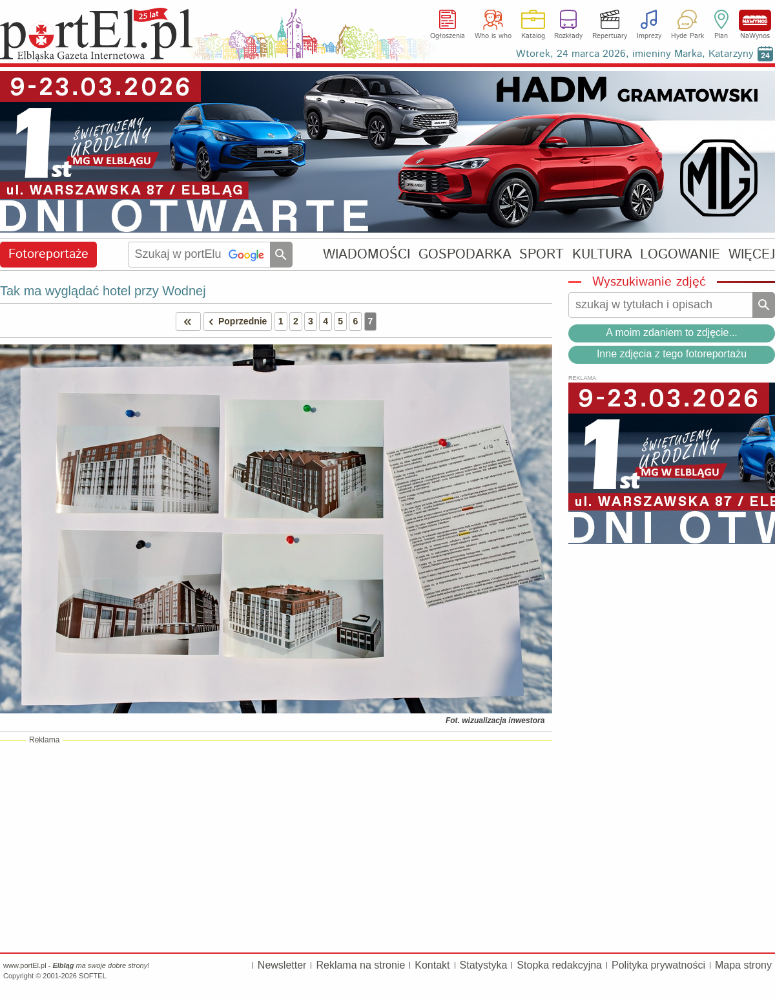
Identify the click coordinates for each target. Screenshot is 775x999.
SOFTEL (93, 976)
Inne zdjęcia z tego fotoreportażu (672, 353)
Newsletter (282, 965)
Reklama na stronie (360, 965)
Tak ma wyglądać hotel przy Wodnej (103, 291)
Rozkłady (568, 36)
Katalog (533, 36)
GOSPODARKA (465, 254)
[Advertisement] (276, 845)
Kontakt (432, 965)
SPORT (541, 254)
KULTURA (602, 254)
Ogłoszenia (447, 36)
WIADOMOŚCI (366, 254)
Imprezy (649, 36)
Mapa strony (743, 965)
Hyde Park (687, 36)
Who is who (493, 36)
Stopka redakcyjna (559, 965)
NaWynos (755, 20)
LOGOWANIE (680, 254)
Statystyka (484, 965)
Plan (721, 36)
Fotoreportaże (48, 254)
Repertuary (609, 36)
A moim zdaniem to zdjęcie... (672, 332)
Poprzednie (235, 321)
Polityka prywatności (658, 965)
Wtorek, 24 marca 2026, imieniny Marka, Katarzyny (635, 54)
